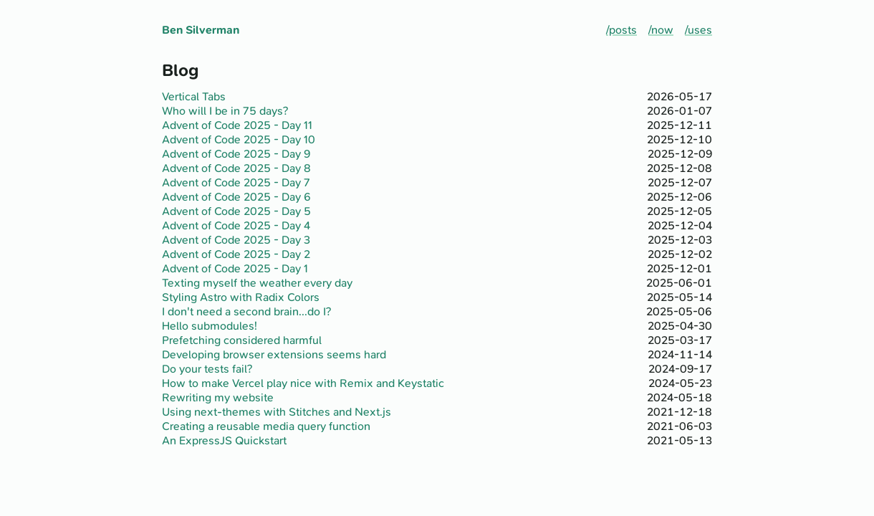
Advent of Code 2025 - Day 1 (235, 269)
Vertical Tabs (194, 97)
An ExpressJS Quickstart (224, 441)
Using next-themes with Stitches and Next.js (276, 412)
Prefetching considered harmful (242, 340)
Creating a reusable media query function (266, 426)
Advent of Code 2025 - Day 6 (236, 197)
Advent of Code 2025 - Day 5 (236, 211)
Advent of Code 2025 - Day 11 (237, 125)
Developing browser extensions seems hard (274, 355)
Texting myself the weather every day (257, 283)
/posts (621, 30)
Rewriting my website (218, 398)
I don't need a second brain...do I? (246, 312)
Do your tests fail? (207, 369)
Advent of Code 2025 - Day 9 (236, 154)
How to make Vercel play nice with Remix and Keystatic (303, 383)
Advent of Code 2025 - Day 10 (238, 140)
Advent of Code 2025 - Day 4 (236, 226)
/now (660, 30)
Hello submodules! (209, 326)
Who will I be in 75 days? (225, 111)
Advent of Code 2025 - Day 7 (236, 183)
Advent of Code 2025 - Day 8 (236, 168)
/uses (698, 30)
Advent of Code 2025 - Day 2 (236, 254)
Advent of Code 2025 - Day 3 (236, 240)
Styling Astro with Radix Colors (241, 297)
